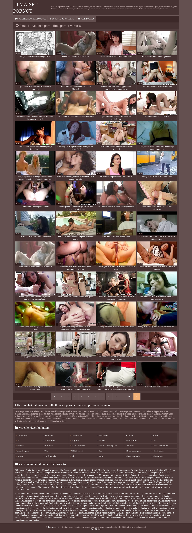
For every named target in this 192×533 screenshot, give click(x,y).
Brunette (155, 435)
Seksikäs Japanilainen (78, 446)
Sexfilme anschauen (150, 480)
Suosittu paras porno (62, 19)
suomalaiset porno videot (25, 517)
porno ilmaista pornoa (24, 515)
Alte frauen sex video (69, 470)
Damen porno (153, 472)
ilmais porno (147, 496)
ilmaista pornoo (155, 510)
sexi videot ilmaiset (141, 515)
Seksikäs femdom (158, 451)
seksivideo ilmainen (106, 515)
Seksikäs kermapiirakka (160, 446)
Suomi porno (71, 482)
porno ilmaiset (168, 513)
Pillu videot (148, 482)
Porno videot (95, 482)
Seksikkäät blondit (131, 440)
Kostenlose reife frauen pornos (83, 487)
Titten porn (32, 487)
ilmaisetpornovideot (116, 505)
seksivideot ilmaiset (123, 515)
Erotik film (97, 470)
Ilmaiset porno (119, 482)
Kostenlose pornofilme (118, 487)
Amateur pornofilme (23, 480)
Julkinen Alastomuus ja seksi (107, 446)
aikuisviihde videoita (64, 493)
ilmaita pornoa (38, 513)
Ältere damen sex (75, 475)
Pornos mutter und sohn (31, 485)
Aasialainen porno (23, 451)
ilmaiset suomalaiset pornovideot (29, 505)
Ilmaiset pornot (53, 527)
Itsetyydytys (75, 440)
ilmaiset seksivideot (133, 503)
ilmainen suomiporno (132, 496)
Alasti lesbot (129, 446)
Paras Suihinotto (49, 440)
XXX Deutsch (85, 470)
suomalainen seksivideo (160, 515)
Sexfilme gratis (109, 470)
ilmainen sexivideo (114, 496)
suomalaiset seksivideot (68, 517)
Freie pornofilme (121, 480)
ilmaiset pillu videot (64, 501)
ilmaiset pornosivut (60, 503)
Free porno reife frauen (43, 480)
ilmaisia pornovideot (114, 508)
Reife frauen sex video (77, 472)
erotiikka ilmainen (136, 493)
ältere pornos (48, 472)
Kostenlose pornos (50, 470)
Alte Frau (169, 477)
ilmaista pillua (95, 510)
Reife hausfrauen (91, 475)
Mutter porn (114, 475)
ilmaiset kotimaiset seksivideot (147, 498)
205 (129, 396)
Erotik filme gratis (33, 470)
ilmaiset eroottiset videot (83, 498)
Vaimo (100, 456)
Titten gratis (102, 487)
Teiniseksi (20, 446)
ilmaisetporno (101, 505)
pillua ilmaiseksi (154, 513)
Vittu (46, 451)
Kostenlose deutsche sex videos (67, 485)
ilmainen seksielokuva (78, 496)
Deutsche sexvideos (34, 475)
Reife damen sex (95, 477)
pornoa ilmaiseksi (52, 515)
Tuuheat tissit (48, 446)
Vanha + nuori (103, 435)
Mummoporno (123, 470)
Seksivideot (107, 482)
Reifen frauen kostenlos (64, 477)
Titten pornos (81, 477)
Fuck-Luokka (86, 19)
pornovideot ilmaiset (80, 515)
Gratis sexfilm (162, 470)
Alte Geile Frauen (128, 475)
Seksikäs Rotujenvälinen (133, 456)
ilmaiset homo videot (125, 498)
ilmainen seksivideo (97, 496)
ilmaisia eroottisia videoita (163, 505)
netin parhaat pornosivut (136, 513)
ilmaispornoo (43, 510)
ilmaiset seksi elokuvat (115, 503)
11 (122, 396)
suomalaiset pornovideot (47, 517)
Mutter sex (103, 475)
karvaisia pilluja (52, 513)
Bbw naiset (129, 435)
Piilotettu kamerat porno (133, 451)
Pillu (73, 456)
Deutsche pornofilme (112, 477)
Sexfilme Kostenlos (60, 487)
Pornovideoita (60, 480)
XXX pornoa (159, 482)
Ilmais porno (83, 482)
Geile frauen (47, 477)
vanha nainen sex (141, 517)
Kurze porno (61, 475)
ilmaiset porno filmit (95, 501)
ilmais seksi (158, 496)
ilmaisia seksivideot (149, 508)
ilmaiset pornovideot (78, 503)
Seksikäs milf (48, 435)
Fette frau (36, 477)
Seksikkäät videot (134, 482)
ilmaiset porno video (148, 501)
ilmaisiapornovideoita (167, 508)
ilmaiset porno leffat (113, 501)
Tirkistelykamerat (77, 451)
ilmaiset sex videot (151, 503)
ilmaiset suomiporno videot (83, 505)
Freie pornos (49, 475)
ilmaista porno (108, 510)
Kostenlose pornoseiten (147, 475)
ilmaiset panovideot (47, 501)
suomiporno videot (125, 517)
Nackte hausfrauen (164, 485)
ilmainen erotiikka (30, 496)
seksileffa (93, 515)
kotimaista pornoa (86, 513)
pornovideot (65, 515)
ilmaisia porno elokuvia (38, 508)
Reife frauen (48, 482)
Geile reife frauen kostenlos (111, 485)
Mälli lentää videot (50, 456)
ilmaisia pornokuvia (96, 508)
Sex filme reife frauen (131, 477)
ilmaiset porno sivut (130, 501)
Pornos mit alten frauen (152, 487)
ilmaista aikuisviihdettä (59, 510)
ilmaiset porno (79, 501)
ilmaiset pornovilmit (96, 503)
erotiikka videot (151, 493)
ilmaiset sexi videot (167, 503)
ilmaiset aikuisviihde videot (37, 498)
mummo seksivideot (116, 513)
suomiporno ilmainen (108, 517)
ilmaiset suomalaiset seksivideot (57, 505)
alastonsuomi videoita (105, 493)
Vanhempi (20, 456)
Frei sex (38, 482)
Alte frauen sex (44, 487)
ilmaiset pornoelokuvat (25, 503)
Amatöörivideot (22, 435)
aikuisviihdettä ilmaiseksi (84, 493)
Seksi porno (48, 485)
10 (116, 396)
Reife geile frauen (34, 472)
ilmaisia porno (21, 508)
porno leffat (39, 515)
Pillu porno (20, 470)
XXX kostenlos (27, 482)
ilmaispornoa (31, 510)
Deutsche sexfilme (91, 485)
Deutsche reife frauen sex (122, 472)
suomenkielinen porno (88, 517)
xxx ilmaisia (34, 520)
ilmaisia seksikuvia (132, 508)
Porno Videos (135, 487)
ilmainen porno (62, 496)
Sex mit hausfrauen (146, 485)
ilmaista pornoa (141, 510)
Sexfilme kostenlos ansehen (143, 470)
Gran (100, 451)
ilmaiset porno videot (167, 501)
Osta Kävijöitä (96, 529)
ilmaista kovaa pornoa (78, 510)
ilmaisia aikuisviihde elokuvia (138, 505)
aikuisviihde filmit (23, 493)
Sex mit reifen (140, 472)
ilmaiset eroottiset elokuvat (60, 498)
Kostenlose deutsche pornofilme (99, 480)
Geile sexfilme (131, 485)
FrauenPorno (134, 480)
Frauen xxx (163, 475)
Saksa (154, 440)
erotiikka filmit (121, 493)
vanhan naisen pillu (157, 517)
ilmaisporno (20, 510)
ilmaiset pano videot (29, 501)
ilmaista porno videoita (124, 510)
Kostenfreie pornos (23, 477)
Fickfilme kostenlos (75, 480)
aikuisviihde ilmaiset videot (43, 493)
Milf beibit (101, 440)
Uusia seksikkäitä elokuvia (30, 19)
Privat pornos (61, 472)
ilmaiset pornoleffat (43, 503)
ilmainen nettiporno (46, 496)
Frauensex (59, 482)
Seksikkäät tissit (157, 456)
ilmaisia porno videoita (77, 508)
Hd (18, 440)
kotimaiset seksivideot (68, 513)
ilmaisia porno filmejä (57, 508)
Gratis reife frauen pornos (100, 472)
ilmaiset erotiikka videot (104, 498)
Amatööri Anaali (76, 435)
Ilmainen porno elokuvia (153, 477)
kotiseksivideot (101, 513)
